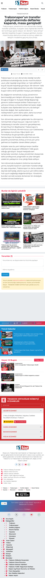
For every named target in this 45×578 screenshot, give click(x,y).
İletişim (7, 556)
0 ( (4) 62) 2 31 (20, 421)
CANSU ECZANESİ (10, 427)
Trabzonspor (13, 9)
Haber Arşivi (6, 483)
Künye (7, 554)
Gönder (5, 274)
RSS (4, 503)
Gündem (20, 490)
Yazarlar (4, 490)
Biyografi (8, 549)
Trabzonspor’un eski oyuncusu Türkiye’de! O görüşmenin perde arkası (32, 246)
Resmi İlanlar (34, 9)
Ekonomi (12, 490)
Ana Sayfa (8, 519)
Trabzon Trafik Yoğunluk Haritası (12, 475)
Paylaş (4, 69)
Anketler (8, 551)
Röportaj (8, 547)
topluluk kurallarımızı (19, 280)
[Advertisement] (22, 307)
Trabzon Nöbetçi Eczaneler (10, 470)
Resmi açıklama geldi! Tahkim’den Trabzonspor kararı (11, 226)
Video (7, 543)
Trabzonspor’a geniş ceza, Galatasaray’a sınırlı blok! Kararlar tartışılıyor (31, 208)
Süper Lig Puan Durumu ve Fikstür (13, 477)
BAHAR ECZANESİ (10, 432)
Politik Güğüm (23, 9)
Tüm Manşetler (7, 479)
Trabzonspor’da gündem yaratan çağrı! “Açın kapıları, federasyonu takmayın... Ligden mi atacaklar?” (11, 247)
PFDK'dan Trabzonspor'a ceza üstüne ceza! (10, 207)
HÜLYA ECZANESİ (9, 436)
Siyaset (27, 490)
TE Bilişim (27, 509)
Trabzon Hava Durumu (9, 471)
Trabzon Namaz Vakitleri (10, 473)
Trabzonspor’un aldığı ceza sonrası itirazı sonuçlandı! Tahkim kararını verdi (31, 227)
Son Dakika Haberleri (9, 481)
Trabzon (4, 9)
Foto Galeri (8, 540)
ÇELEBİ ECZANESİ (9, 411)
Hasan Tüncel (16, 74)
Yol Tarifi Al (8, 421)
